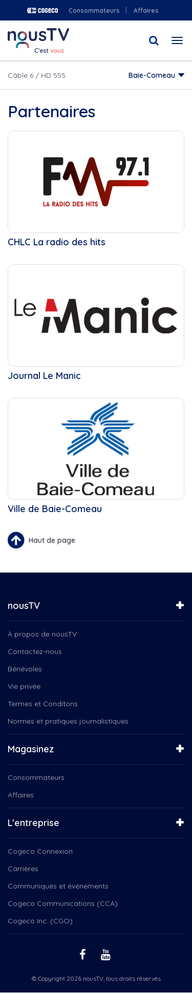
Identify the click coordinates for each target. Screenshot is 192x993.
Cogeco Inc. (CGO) (40, 920)
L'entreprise (33, 823)
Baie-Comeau (152, 75)
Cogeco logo (42, 10)
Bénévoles (25, 668)
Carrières (23, 868)
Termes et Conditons (43, 703)
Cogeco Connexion (40, 851)
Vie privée (24, 686)
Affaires (146, 10)
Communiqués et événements (58, 886)
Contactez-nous (35, 651)
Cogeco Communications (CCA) (63, 903)
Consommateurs (94, 10)
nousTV (24, 605)
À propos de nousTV (42, 634)
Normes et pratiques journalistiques (68, 721)
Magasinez (31, 749)
